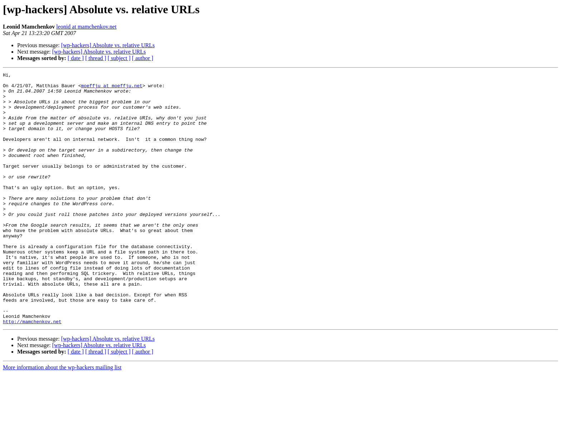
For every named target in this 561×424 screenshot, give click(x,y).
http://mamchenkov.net (32, 372)
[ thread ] (95, 58)
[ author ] (142, 58)
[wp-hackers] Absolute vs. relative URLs (108, 45)
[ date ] (76, 58)
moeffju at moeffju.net (111, 88)
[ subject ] (119, 58)
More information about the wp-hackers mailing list (62, 418)
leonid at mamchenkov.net (86, 27)
